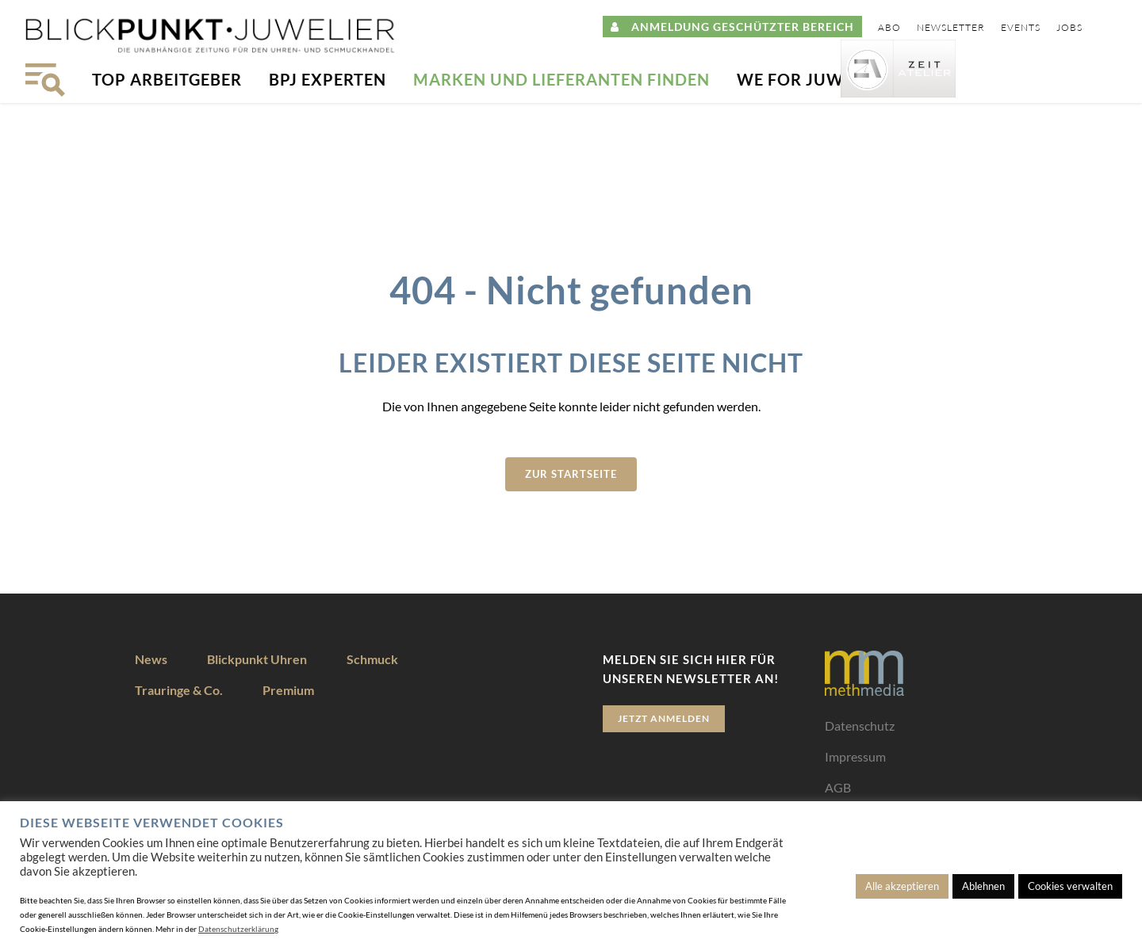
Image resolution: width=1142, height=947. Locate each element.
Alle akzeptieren (902, 886)
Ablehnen (983, 886)
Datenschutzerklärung (238, 929)
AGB (838, 787)
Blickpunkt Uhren (257, 658)
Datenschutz (860, 725)
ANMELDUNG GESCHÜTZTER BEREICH (732, 26)
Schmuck (372, 658)
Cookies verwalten (1070, 886)
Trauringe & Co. (179, 689)
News (151, 658)
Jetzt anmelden (664, 718)
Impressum (855, 756)
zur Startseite (571, 474)
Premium (288, 689)
